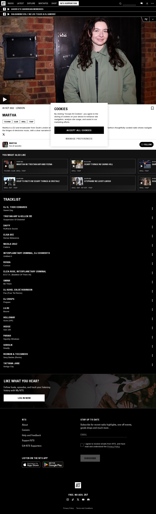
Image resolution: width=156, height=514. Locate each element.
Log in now (24, 397)
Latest (20, 3)
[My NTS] (147, 3)
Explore (31, 3)
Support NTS (28, 440)
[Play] (78, 60)
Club (16, 121)
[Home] (3, 3)
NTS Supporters (68, 3)
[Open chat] (141, 3)
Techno (7, 121)
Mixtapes (43, 3)
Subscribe (90, 458)
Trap (31, 121)
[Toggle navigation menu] (152, 3)
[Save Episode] (152, 108)
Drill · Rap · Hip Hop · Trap (82, 188)
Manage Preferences (79, 138)
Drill (23, 121)
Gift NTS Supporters (31, 445)
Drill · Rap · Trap (11, 188)
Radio (11, 3)
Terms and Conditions (84, 508)
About (25, 424)
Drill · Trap (76, 171)
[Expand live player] (152, 19)
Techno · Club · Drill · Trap (15, 171)
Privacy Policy (113, 446)
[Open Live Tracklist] (145, 19)
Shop (54, 3)
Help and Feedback (31, 435)
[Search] (120, 3)
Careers (26, 429)
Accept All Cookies (79, 130)
